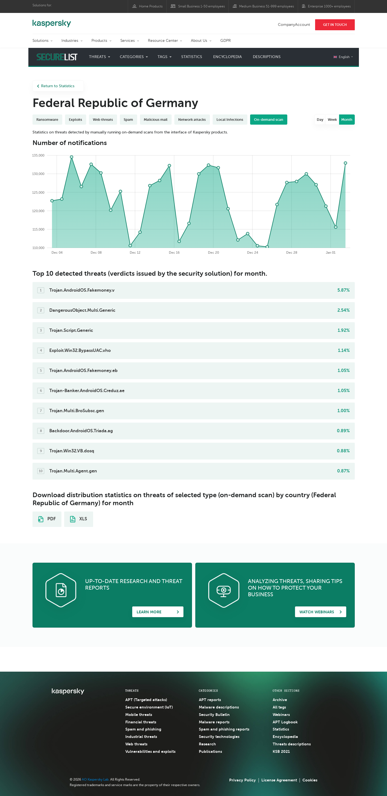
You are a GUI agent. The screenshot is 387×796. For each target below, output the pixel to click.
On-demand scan (268, 119)
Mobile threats (138, 714)
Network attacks (192, 119)
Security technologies (219, 736)
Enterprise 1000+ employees (329, 6)
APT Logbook (285, 722)
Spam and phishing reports (224, 729)
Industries (69, 41)
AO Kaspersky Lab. (95, 779)
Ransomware (47, 119)
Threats (97, 57)
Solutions (40, 41)
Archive (280, 699)
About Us (199, 41)
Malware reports (214, 722)
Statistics (191, 57)
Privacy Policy (242, 780)
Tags (162, 57)
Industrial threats (141, 736)
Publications (210, 751)
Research (207, 744)
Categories (132, 57)
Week (332, 119)
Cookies (309, 780)
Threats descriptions (292, 744)
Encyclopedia (227, 57)
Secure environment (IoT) (149, 707)
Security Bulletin (214, 714)
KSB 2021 (281, 751)
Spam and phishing (143, 729)
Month (346, 119)
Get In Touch (335, 25)
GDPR (225, 41)
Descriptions (267, 57)
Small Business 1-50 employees (201, 6)
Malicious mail (155, 119)
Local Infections (229, 119)
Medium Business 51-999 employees (266, 6)
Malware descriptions (219, 707)
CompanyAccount (294, 25)
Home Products (151, 6)
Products (99, 41)
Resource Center (163, 41)
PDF (47, 519)
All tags (279, 707)
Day (320, 119)
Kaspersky (52, 20)
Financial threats (140, 722)
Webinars (281, 714)
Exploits (75, 119)
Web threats (103, 119)
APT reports (210, 699)
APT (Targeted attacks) (146, 699)
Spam (128, 119)
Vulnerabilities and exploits (150, 751)
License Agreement (279, 780)
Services (127, 41)
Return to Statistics (55, 86)
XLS (78, 519)
